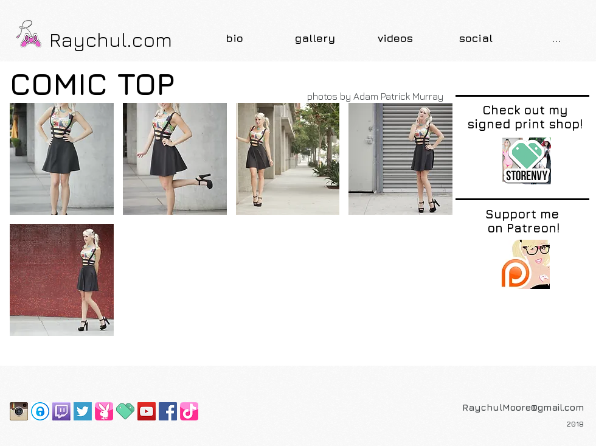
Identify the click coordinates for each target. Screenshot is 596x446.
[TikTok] (189, 411)
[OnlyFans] (40, 411)
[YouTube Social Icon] (146, 411)
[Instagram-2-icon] (19, 411)
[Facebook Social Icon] (168, 411)
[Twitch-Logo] (61, 411)
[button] (315, 38)
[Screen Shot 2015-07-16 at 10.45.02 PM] (83, 411)
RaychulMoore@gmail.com (523, 407)
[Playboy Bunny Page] (104, 411)
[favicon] (125, 411)
